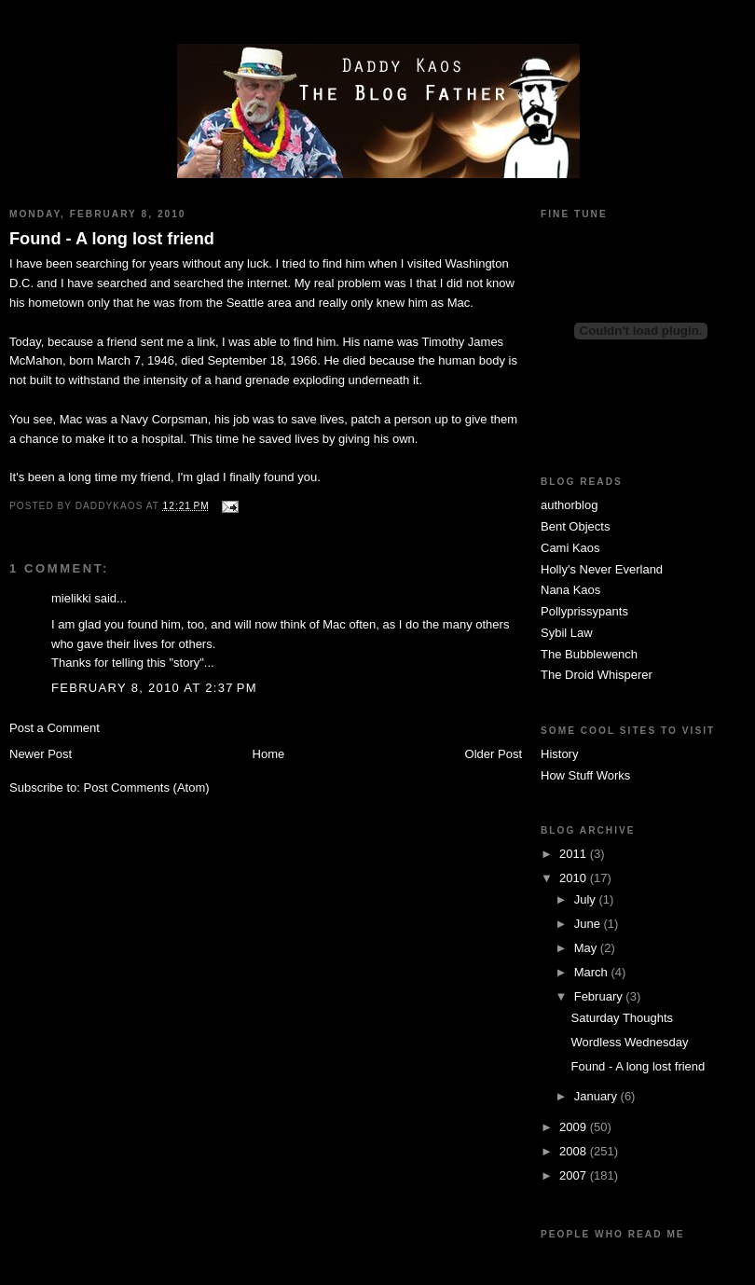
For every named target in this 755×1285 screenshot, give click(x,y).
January (597, 1096)
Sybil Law (567, 633)
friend (156, 477)
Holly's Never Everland (602, 569)
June (589, 924)
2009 (574, 1127)
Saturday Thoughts (621, 1018)
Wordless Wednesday (629, 1042)
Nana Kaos (570, 590)
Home (269, 754)
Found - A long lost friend (111, 238)
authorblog (569, 505)
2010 (574, 878)
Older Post (493, 754)
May (587, 948)
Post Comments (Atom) (147, 787)
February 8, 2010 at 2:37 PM (154, 688)
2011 (574, 854)
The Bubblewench (589, 654)
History (559, 754)
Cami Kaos (570, 548)
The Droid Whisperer (596, 675)
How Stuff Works (585, 775)
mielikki (71, 598)
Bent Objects (575, 526)
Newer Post (40, 754)
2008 (574, 1151)
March (592, 972)
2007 (574, 1175)
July (586, 899)
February (600, 996)
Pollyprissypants (584, 611)
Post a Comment (54, 728)
